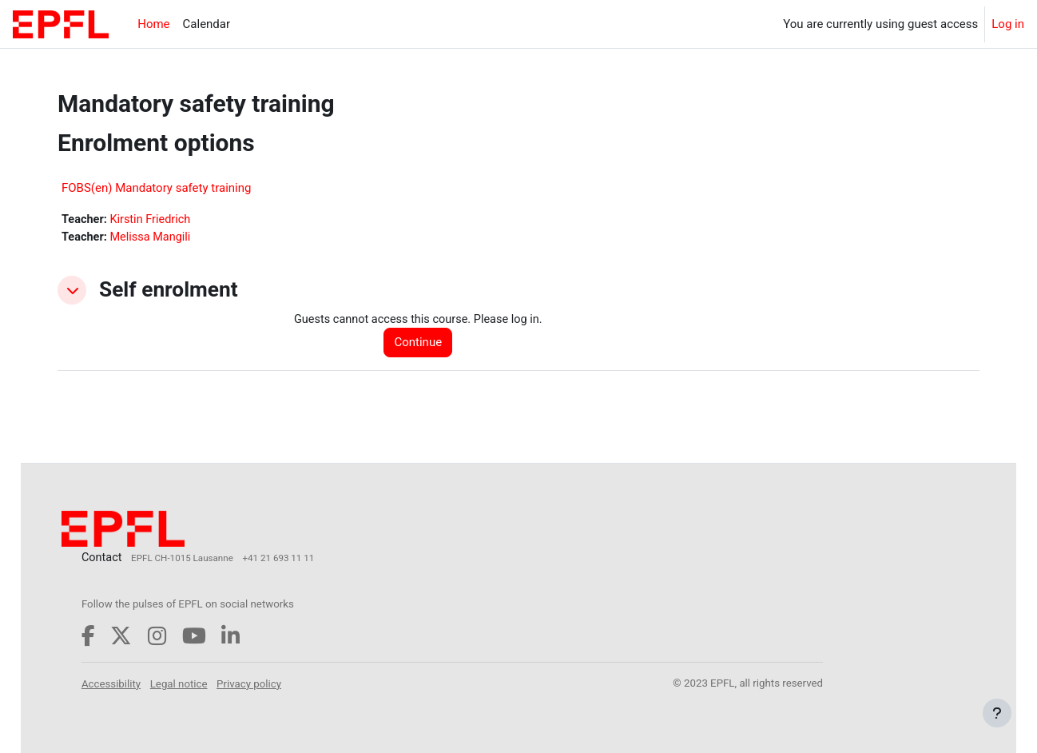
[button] (72, 291)
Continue (423, 344)
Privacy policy (286, 683)
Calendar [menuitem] (207, 24)
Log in (1007, 24)
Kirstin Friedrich (154, 220)
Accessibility (147, 683)
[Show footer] (997, 713)
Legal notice (215, 683)
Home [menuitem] (153, 24)
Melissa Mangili (154, 238)
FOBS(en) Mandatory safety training (156, 188)
